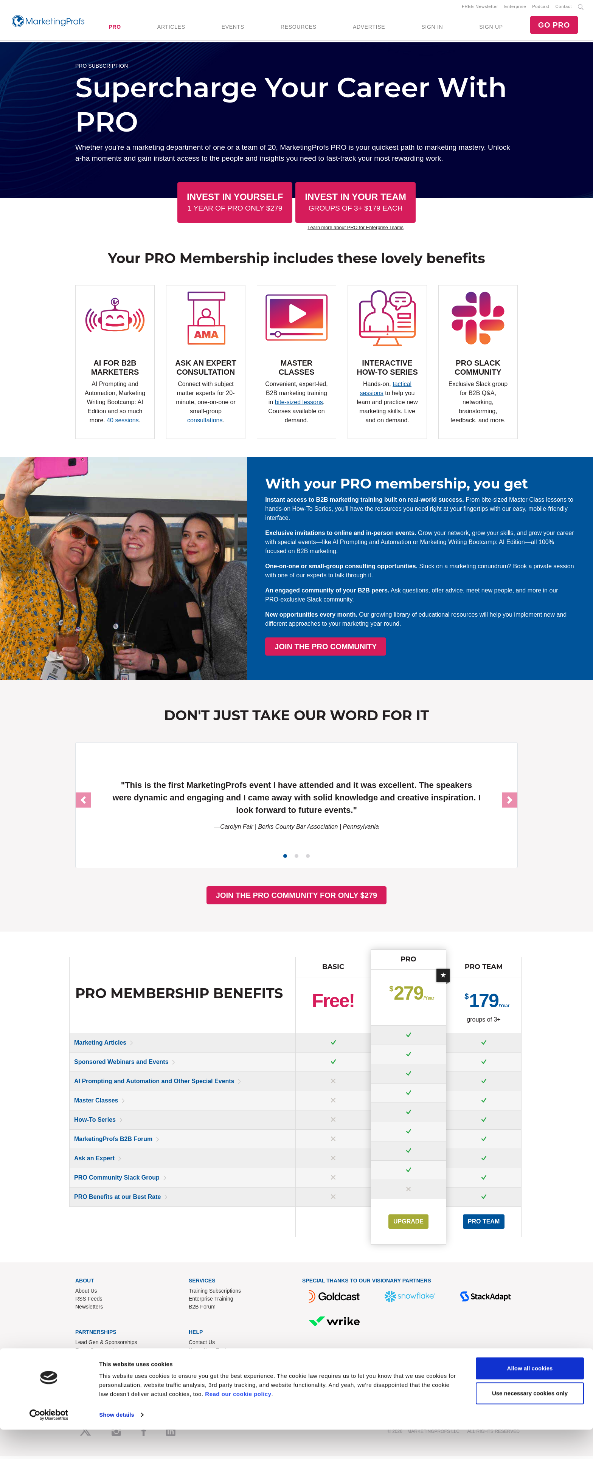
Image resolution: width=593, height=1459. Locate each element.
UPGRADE (408, 1224)
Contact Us (202, 1345)
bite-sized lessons (299, 405)
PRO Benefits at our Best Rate (117, 1199)
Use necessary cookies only (530, 1422)
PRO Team (484, 1224)
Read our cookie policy (238, 1423)
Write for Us (89, 1361)
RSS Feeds (88, 1301)
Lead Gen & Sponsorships (106, 1345)
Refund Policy (205, 1361)
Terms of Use (204, 1369)
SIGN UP (491, 28)
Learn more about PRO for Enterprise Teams (355, 230)
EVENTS (233, 28)
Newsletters (89, 1309)
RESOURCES (299, 28)
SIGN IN (432, 28)
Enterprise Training (211, 1301)
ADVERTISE (369, 28)
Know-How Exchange (214, 1353)
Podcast (540, 8)
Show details (116, 1444)
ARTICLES (171, 28)
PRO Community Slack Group (117, 1180)
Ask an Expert (94, 1161)
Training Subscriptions (215, 1293)
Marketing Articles (100, 1045)
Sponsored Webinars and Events (121, 1064)
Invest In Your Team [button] (355, 204)
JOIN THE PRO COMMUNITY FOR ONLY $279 (296, 898)
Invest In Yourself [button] (235, 204)
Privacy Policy (205, 1377)
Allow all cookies (530, 1397)
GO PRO (554, 26)
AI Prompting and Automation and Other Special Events (154, 1084)
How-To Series (95, 1122)
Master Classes (96, 1103)
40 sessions (123, 423)
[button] (83, 803)
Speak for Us (90, 1369)
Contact (564, 8)
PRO (115, 28)
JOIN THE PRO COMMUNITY (445, 649)
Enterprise (515, 8)
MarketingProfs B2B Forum (113, 1141)
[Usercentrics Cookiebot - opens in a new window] (49, 1444)
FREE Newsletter (480, 8)
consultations (204, 423)
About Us (86, 1293)
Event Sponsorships (99, 1353)
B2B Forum (202, 1309)
